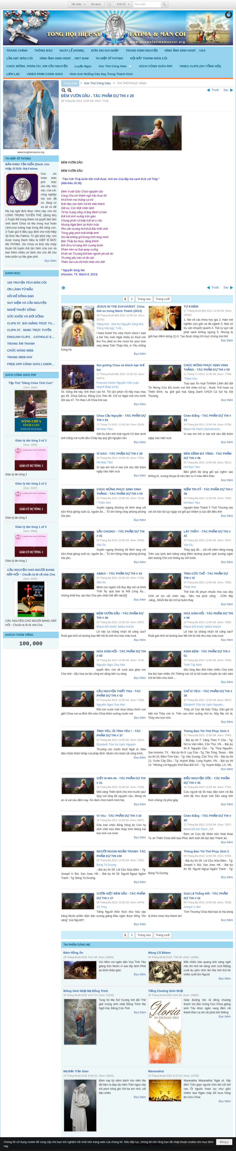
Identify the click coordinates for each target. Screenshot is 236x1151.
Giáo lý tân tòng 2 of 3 (31, 483)
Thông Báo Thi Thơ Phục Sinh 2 (206, 851)
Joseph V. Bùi (192, 907)
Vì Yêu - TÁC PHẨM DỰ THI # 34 (119, 815)
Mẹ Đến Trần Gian (75, 1071)
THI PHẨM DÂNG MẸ (76, 944)
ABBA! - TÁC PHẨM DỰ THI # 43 (119, 573)
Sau (226, 90)
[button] (115, 66)
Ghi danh (96, 4)
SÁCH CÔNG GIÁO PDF (20, 375)
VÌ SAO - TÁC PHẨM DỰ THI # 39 (119, 453)
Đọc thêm (50, 260)
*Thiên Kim (190, 378)
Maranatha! (156, 1071)
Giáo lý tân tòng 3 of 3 (31, 440)
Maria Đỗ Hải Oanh (195, 829)
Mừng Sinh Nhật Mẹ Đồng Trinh (85, 991)
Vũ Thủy (102, 907)
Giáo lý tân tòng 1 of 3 (31, 527)
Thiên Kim (190, 587)
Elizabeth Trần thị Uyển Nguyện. (204, 704)
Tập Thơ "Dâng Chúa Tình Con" (31, 383)
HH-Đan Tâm (105, 429)
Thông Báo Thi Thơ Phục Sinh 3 (206, 731)
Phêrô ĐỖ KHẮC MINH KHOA (115, 626)
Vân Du (101, 544)
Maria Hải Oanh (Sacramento (202, 429)
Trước (215, 90)
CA (211, 829)
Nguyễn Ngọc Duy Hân (111, 664)
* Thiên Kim (104, 502)
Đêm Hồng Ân (73, 952)
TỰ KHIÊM (191, 306)
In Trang (63, 287)
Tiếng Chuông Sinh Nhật (165, 991)
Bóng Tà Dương (106, 864)
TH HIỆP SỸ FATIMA (18, 158)
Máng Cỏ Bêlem (159, 952)
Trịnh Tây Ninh (193, 664)
